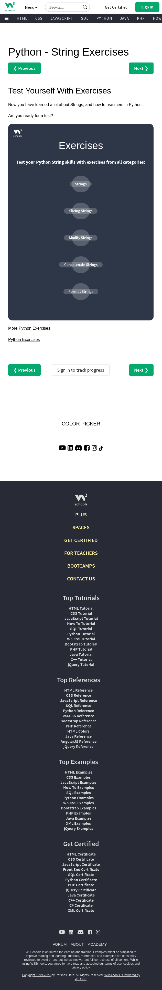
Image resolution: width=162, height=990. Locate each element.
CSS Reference (78, 695)
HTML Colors (78, 731)
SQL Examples (78, 792)
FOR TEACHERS (81, 553)
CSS (38, 18)
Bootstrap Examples (78, 807)
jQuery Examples (78, 828)
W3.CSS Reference (78, 715)
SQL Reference (78, 705)
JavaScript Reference (78, 700)
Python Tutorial (81, 633)
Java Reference (78, 736)
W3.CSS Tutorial (81, 638)
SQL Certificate (81, 874)
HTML (22, 18)
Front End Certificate (81, 869)
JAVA (124, 18)
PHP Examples (78, 813)
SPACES (81, 527)
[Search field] (67, 7)
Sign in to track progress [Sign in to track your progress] (80, 370)
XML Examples (78, 823)
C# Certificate (81, 905)
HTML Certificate (81, 854)
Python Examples (78, 797)
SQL (85, 18)
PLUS (81, 514)
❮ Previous (24, 68)
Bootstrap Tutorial (81, 644)
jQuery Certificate (81, 889)
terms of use (113, 963)
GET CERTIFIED (81, 540)
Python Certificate (81, 879)
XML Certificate (81, 910)
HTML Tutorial (81, 608)
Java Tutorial (81, 654)
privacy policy (80, 967)
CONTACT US (81, 578)
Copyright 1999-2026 (36, 975)
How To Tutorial (81, 623)
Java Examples (78, 818)
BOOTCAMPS (81, 565)
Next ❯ (141, 68)
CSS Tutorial (81, 613)
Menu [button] (31, 7)
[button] (85, 7)
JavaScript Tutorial (81, 618)
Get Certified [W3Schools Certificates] (116, 7)
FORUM (60, 944)
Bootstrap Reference (78, 720)
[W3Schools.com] (81, 501)
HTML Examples (78, 772)
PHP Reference (78, 725)
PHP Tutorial (81, 649)
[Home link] (9, 7)
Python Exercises (24, 339)
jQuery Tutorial (81, 664)
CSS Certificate (81, 859)
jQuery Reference (78, 746)
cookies (128, 963)
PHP (141, 18)
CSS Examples (78, 777)
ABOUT (77, 944)
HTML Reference (78, 690)
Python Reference (78, 710)
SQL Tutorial (81, 628)
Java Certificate (81, 895)
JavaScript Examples (78, 782)
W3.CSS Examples (78, 802)
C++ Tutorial (81, 659)
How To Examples (78, 787)
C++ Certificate (81, 900)
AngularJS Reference (78, 741)
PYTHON (104, 18)
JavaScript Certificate (81, 864)
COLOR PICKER (81, 423)
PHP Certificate (81, 884)
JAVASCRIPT (61, 18)
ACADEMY (97, 944)
